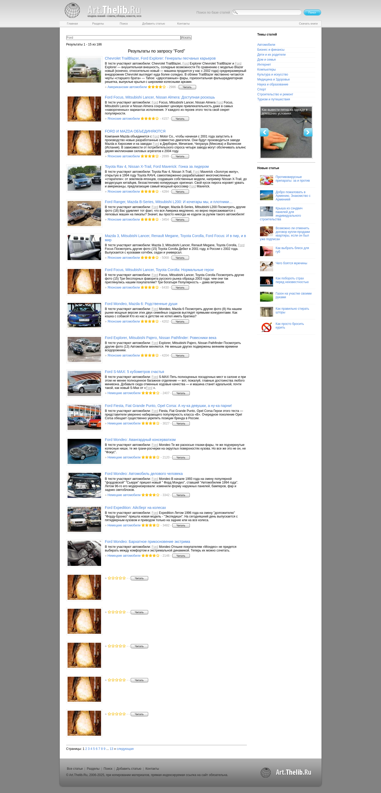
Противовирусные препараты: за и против (285, 180)
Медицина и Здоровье (273, 79)
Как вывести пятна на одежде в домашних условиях (285, 111)
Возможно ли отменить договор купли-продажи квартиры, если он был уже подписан (285, 233)
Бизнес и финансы (271, 49)
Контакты (152, 769)
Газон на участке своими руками (286, 297)
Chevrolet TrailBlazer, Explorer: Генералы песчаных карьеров (160, 58)
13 (111, 749)
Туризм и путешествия (273, 99)
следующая (125, 749)
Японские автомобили (124, 118)
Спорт (261, 89)
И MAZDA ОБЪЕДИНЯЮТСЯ (135, 131)
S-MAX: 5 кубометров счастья (134, 372)
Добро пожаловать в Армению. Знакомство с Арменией (285, 195)
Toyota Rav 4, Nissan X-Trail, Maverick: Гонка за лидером (157, 166)
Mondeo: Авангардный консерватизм (140, 440)
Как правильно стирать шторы (284, 312)
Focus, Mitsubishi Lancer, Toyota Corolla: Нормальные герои (159, 270)
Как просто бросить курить (282, 327)
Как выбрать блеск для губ (284, 251)
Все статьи (75, 769)
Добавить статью (129, 769)
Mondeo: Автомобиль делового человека (144, 474)
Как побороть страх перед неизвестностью (284, 281)
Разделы (93, 769)
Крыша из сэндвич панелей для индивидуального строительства (281, 213)
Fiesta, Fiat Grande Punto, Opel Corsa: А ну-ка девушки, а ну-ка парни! (168, 406)
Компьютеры (266, 69)
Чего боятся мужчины (283, 266)
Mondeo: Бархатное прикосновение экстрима (147, 541)
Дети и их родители (271, 54)
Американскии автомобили (127, 87)
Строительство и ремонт (275, 94)
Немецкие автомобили (124, 393)
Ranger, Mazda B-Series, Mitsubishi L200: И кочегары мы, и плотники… (169, 202)
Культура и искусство (272, 74)
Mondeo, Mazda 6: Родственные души (141, 304)
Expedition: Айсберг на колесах (135, 507)
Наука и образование (272, 84)
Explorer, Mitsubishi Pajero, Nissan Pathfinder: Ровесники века (161, 338)
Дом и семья (266, 59)
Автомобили (266, 45)
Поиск (108, 769)
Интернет (264, 64)
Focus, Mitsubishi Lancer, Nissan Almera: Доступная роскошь (160, 97)
